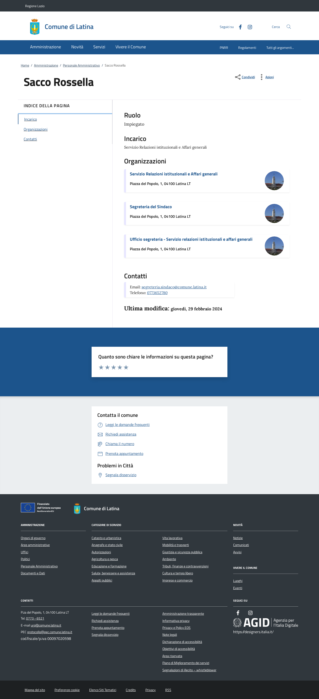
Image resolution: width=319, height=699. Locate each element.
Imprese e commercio (177, 580)
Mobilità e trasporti (175, 545)
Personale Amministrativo (81, 65)
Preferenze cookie (67, 690)
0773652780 (157, 292)
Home (25, 65)
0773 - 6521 (35, 618)
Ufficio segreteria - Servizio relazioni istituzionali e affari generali (191, 239)
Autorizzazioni (101, 552)
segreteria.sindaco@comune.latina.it (174, 287)
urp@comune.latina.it (46, 625)
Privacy (150, 690)
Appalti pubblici (102, 580)
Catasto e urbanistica (106, 538)
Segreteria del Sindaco (151, 206)
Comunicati (241, 545)
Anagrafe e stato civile (107, 545)
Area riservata (172, 656)
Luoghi (237, 580)
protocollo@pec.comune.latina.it (49, 632)
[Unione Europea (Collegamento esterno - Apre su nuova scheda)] (42, 508)
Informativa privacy (176, 620)
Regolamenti (247, 47)
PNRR (224, 47)
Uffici (24, 552)
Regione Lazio (34, 5)
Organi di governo (33, 538)
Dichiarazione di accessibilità (182, 641)
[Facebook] (238, 26)
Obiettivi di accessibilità (178, 648)
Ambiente (169, 559)
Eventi (237, 588)
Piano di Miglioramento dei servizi (185, 662)
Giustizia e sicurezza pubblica (182, 552)
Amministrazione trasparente (183, 613)
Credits (131, 690)
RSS (168, 690)
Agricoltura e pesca (105, 559)
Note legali (169, 634)
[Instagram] (248, 26)
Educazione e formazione (109, 566)
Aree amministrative (35, 545)
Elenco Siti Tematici (102, 690)
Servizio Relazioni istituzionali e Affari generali (174, 174)
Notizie (238, 538)
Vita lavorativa (172, 538)
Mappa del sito (35, 690)
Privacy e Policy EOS (176, 627)
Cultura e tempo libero (177, 573)
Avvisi (237, 552)
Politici (25, 559)
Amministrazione (46, 65)
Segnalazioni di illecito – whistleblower (189, 670)
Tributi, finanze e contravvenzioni (185, 566)
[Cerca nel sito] (289, 27)
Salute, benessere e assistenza (113, 573)
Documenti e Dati (33, 573)
